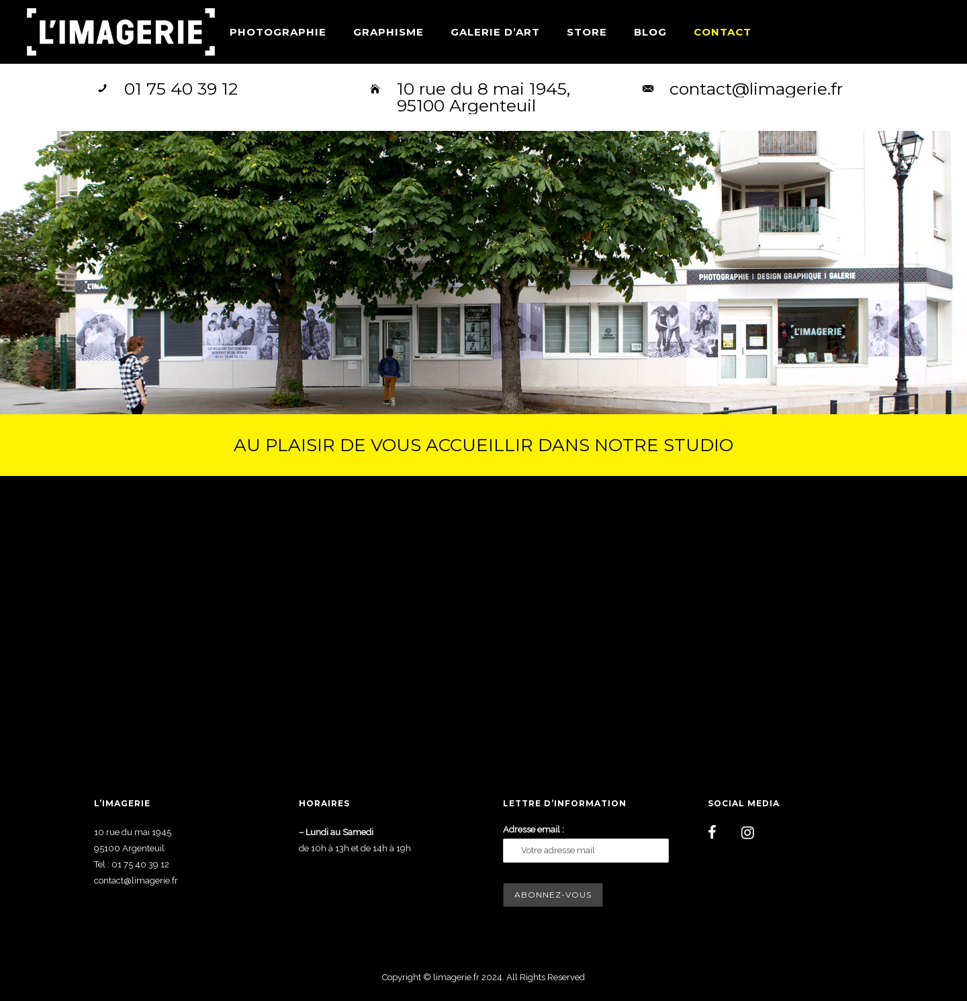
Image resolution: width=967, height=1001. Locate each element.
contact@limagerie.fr (756, 89)
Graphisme (388, 32)
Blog (650, 32)
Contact (722, 32)
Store (587, 32)
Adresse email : (533, 829)
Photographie (278, 32)
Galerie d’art (495, 32)
